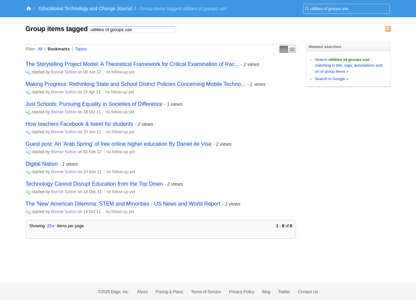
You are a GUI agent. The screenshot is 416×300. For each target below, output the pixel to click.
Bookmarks (59, 49)
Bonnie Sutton (63, 72)
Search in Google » (332, 78)
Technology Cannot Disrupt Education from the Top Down (94, 184)
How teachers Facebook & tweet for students (79, 124)
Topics (81, 49)
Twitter (284, 292)
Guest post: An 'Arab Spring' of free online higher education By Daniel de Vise (119, 144)
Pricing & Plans (169, 292)
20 (50, 226)
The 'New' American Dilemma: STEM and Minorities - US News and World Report (123, 204)
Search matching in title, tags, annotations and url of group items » (348, 65)
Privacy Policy (241, 292)
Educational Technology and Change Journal (85, 8)
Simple (283, 49)
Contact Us (308, 292)
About (142, 292)
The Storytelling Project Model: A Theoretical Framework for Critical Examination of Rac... (132, 64)
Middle (292, 49)
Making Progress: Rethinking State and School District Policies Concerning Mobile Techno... (136, 84)
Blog (266, 292)
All (40, 49)
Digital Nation (42, 164)
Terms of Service (206, 292)
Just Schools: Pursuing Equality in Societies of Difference (94, 104)
